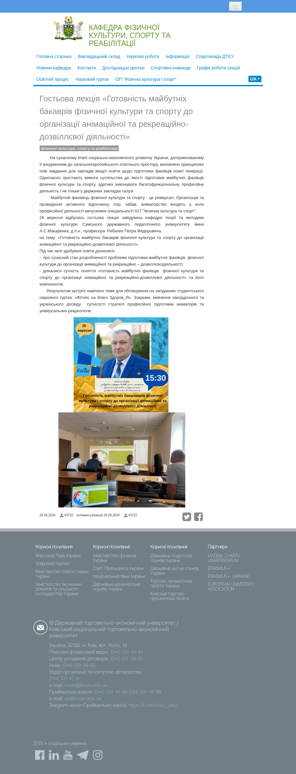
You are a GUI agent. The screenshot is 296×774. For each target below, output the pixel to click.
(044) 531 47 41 (64, 679)
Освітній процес (52, 79)
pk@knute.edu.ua (83, 699)
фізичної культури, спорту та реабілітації (79, 148)
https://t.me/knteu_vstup (153, 705)
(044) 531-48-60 (78, 665)
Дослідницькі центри (123, 67)
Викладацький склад (99, 56)
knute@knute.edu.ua (86, 685)
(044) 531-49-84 (126, 652)
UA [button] (255, 78)
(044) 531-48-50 (126, 659)
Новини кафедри (53, 67)
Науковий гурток (92, 79)
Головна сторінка (54, 56)
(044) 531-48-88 (111, 692)
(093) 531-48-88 (144, 692)
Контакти (86, 67)
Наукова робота (143, 56)
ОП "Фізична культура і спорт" (145, 79)
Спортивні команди (171, 67)
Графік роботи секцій (218, 67)
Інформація (177, 56)
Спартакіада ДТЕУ (215, 56)
